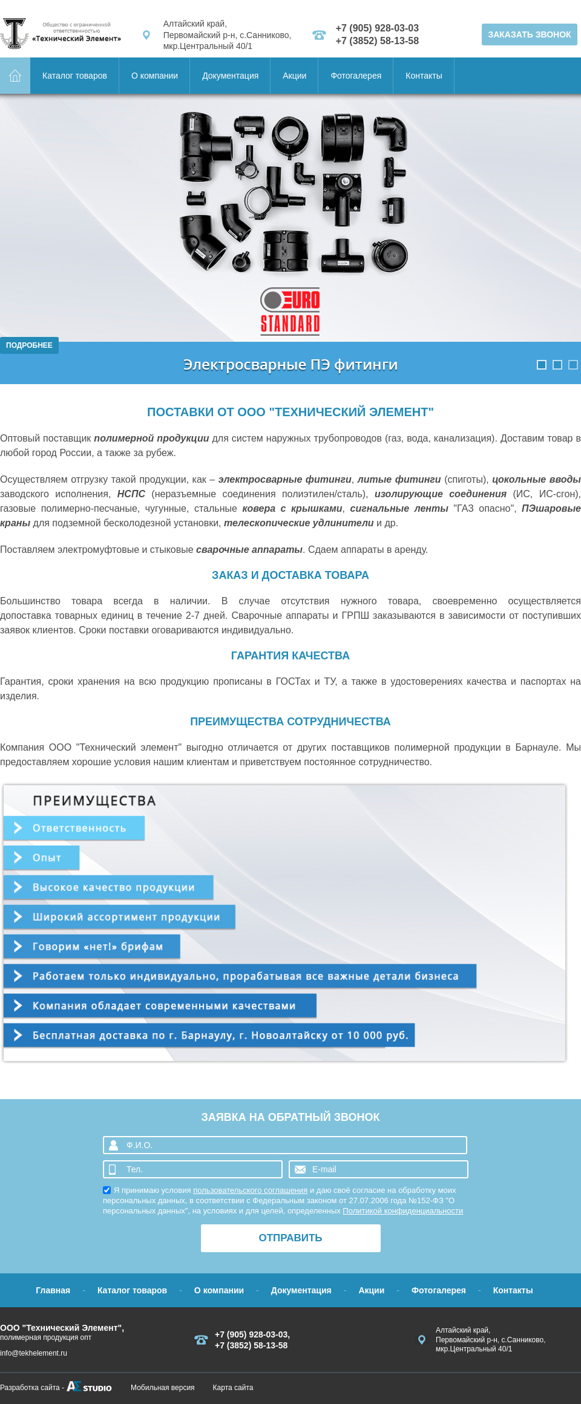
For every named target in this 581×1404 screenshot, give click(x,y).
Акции (294, 75)
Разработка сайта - (32, 1387)
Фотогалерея (355, 75)
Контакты (423, 75)
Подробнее (29, 345)
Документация (230, 75)
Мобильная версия (163, 1387)
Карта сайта (233, 1387)
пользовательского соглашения (250, 1190)
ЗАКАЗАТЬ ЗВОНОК (529, 34)
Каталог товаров (74, 75)
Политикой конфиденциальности (403, 1210)
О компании (154, 75)
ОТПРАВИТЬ (290, 1238)
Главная (53, 1290)
